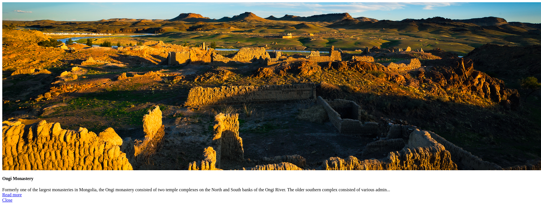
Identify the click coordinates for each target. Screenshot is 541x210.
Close (7, 200)
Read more (12, 194)
